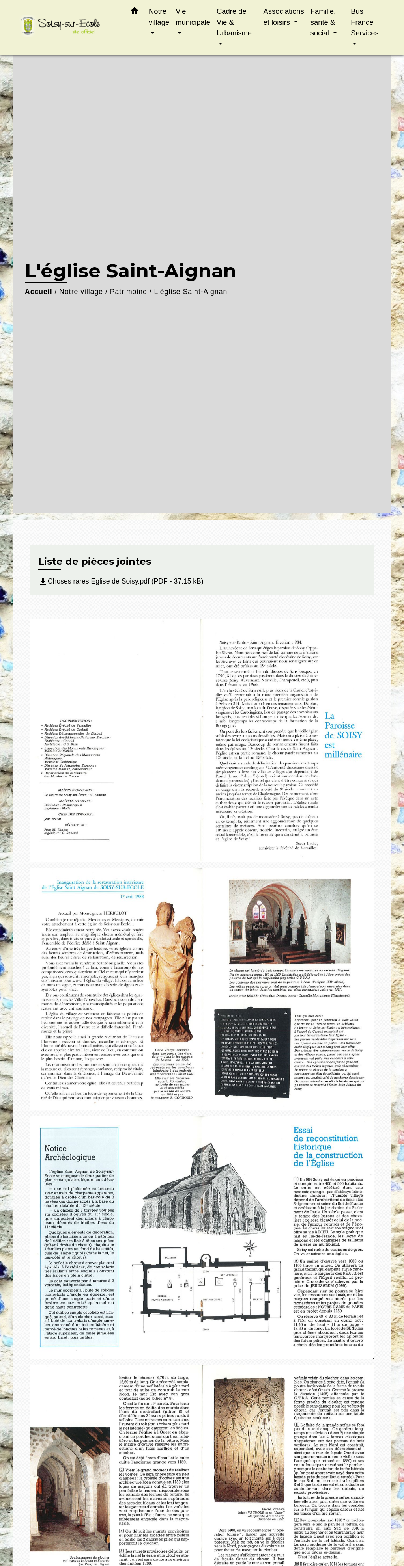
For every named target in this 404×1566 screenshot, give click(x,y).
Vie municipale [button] (193, 16)
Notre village (81, 292)
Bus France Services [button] (365, 22)
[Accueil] (68, 28)
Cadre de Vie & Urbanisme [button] (234, 22)
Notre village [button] (159, 16)
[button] (134, 12)
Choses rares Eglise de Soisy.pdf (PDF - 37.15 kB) (121, 581)
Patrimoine (128, 292)
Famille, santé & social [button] (323, 22)
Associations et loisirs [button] (284, 16)
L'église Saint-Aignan (191, 292)
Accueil (38, 292)
